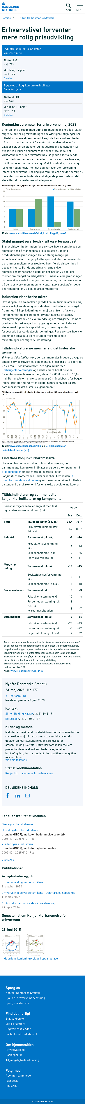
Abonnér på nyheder (19, 1075)
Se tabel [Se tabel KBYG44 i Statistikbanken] (8, 114)
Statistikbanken (15, 1018)
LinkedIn (11, 1085)
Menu (79, 8)
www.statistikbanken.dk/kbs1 (25, 233)
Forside (6, 17)
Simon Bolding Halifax (19, 713)
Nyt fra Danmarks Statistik (38, 17)
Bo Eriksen (12, 718)
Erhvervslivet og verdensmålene (22, 882)
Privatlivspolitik (15, 1049)
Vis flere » (8, 859)
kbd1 (46, 233)
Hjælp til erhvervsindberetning (25, 997)
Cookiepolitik (14, 1054)
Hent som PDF (18, 695)
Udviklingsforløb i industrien (33, 834)
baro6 (63, 233)
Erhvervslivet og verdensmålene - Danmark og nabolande (38, 892)
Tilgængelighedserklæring (22, 1060)
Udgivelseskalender (18, 1028)
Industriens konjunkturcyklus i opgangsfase (30, 947)
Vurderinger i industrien (29, 848)
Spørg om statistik (17, 1003)
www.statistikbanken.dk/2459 (26, 670)
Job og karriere (15, 1023)
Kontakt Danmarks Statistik (23, 992)
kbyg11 (54, 233)
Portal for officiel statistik (22, 1034)
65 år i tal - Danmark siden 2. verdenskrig (28, 903)
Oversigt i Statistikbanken (18, 824)
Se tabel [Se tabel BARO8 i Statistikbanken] (8, 78)
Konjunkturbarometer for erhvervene (29, 773)
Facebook (12, 1080)
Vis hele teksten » (16, 759)
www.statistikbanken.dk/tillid (25, 446)
